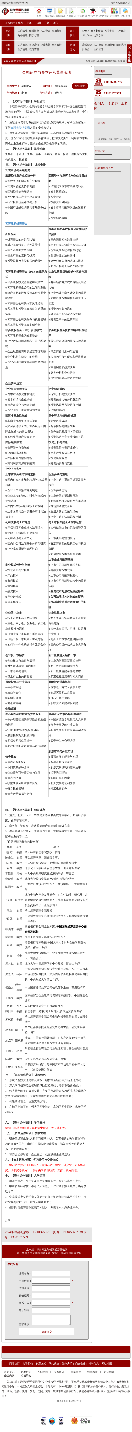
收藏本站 (125, 3)
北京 (20, 23)
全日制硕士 (97, 30)
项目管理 (34, 49)
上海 (29, 23)
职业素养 (45, 44)
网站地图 (107, 1363)
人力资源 (45, 30)
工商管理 (23, 30)
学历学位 (93, 12)
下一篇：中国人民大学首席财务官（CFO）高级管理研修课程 (46, 1253)
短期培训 (60, 12)
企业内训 (9, 1375)
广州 (47, 23)
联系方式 (41, 1363)
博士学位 (87, 35)
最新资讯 (50, 12)
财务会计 (57, 44)
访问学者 (98, 35)
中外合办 (121, 30)
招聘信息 (94, 1363)
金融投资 (34, 30)
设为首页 (115, 3)
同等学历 (109, 30)
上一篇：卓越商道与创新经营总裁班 (46, 1249)
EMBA (85, 30)
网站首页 (14, 1363)
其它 (55, 23)
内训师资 (115, 12)
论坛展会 (125, 12)
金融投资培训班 (20, 127)
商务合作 (80, 1363)
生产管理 (23, 49)
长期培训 (71, 12)
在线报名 (80, 85)
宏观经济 (87, 44)
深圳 (38, 23)
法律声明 (67, 1363)
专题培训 (82, 12)
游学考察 (104, 12)
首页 (39, 12)
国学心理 (34, 35)
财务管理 (23, 35)
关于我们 (28, 1363)
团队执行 (121, 44)
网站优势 (54, 1363)
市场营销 (57, 30)
